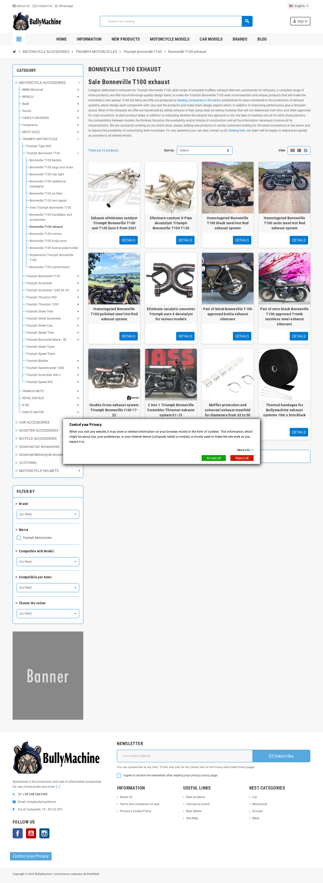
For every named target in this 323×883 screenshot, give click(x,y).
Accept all (214, 458)
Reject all (242, 458)
